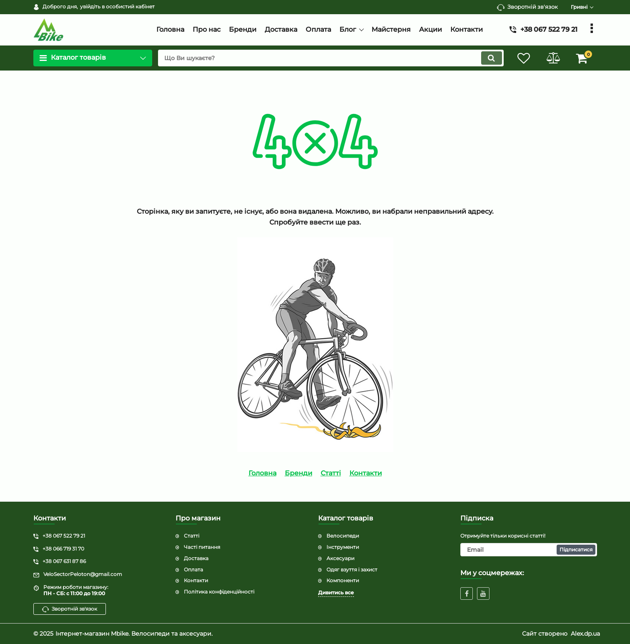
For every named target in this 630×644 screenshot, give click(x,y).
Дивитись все (336, 592)
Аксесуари (340, 558)
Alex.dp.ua (585, 633)
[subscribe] (528, 549)
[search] (331, 58)
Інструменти (342, 547)
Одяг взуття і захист (351, 569)
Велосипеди (342, 536)
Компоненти (342, 580)
